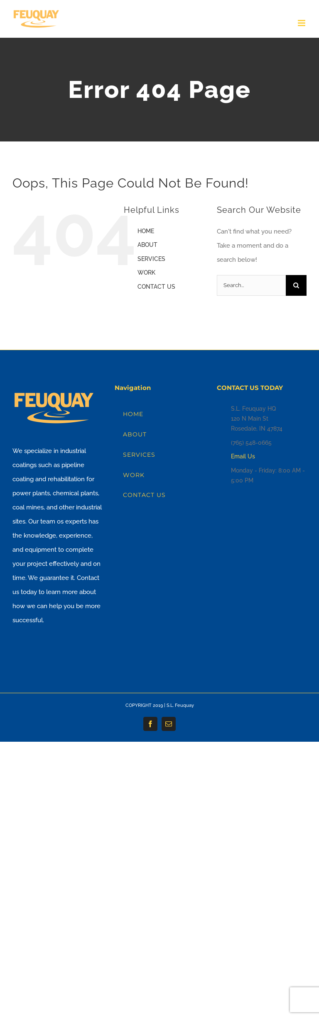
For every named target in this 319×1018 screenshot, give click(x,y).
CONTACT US (156, 286)
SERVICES (151, 259)
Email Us (243, 456)
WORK (146, 272)
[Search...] (251, 285)
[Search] (296, 285)
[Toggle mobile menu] (302, 23)
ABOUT (147, 244)
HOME (145, 231)
